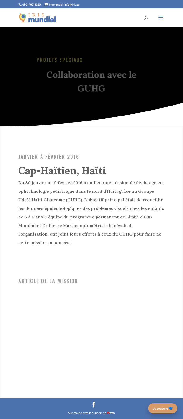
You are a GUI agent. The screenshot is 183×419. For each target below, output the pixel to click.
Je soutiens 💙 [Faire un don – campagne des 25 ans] (163, 408)
